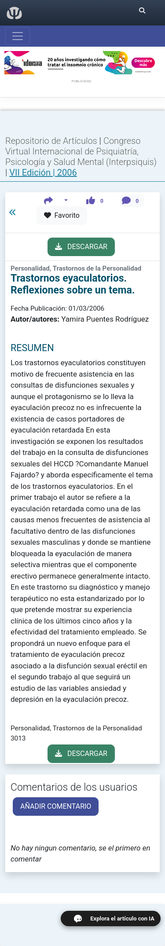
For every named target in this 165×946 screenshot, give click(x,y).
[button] (56, 201)
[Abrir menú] (17, 36)
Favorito (62, 215)
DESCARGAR (81, 246)
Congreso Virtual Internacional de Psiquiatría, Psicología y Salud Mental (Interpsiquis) (81, 151)
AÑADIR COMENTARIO (55, 806)
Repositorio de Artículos (51, 141)
